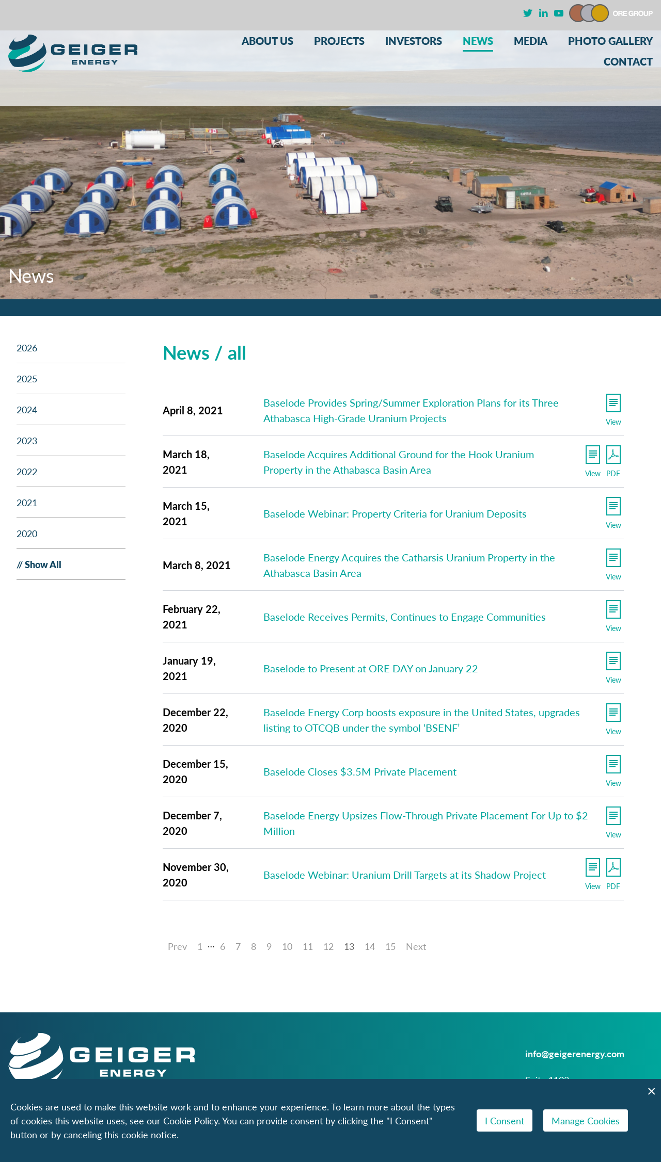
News (478, 41)
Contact (628, 61)
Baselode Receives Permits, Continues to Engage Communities (404, 616)
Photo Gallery (610, 41)
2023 (27, 440)
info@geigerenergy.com (574, 1053)
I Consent (504, 1120)
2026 (27, 347)
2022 (27, 471)
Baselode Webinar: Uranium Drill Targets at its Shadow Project (404, 874)
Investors (413, 41)
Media (530, 41)
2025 (27, 378)
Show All (43, 564)
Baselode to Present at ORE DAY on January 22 (370, 668)
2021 (27, 502)
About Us (267, 41)
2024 (27, 409)
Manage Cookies (586, 1120)
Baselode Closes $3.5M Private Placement (360, 771)
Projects (339, 41)
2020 (27, 533)
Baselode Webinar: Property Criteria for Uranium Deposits (395, 513)
